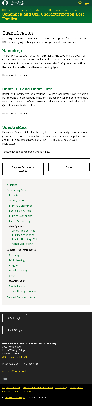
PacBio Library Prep (20, 211)
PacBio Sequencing (20, 221)
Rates (69, 167)
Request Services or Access (23, 169)
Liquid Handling (18, 271)
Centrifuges (15, 255)
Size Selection (17, 286)
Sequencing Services (18, 190)
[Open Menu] (87, 2)
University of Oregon (15, 397)
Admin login (14, 318)
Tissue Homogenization (22, 291)
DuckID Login (15, 330)
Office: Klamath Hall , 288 (14, 357)
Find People (27, 391)
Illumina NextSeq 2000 (24, 239)
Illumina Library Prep (20, 206)
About (15, 391)
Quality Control (17, 200)
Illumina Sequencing (20, 216)
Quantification (17, 281)
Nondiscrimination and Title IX (38, 387)
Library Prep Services (23, 231)
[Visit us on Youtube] (5, 379)
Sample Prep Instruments (21, 250)
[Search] (80, 3)
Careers (6, 391)
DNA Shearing (17, 260)
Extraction (14, 195)
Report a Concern (11, 387)
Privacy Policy (76, 387)
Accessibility (61, 387)
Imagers (13, 265)
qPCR (12, 276)
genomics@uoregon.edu (14, 371)
